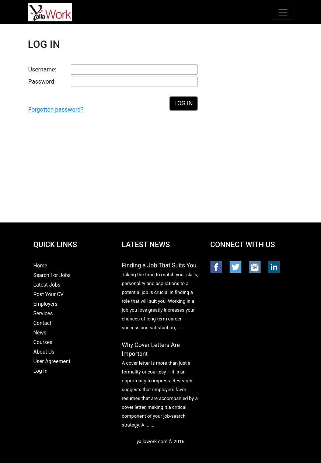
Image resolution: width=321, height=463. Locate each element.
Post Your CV (49, 294)
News (40, 333)
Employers (45, 304)
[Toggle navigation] (283, 12)
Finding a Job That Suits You (159, 265)
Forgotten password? (56, 109)
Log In (41, 371)
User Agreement (52, 361)
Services (43, 313)
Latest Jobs (47, 285)
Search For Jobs (52, 275)
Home (41, 266)
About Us (44, 352)
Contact (43, 323)
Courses (43, 342)
